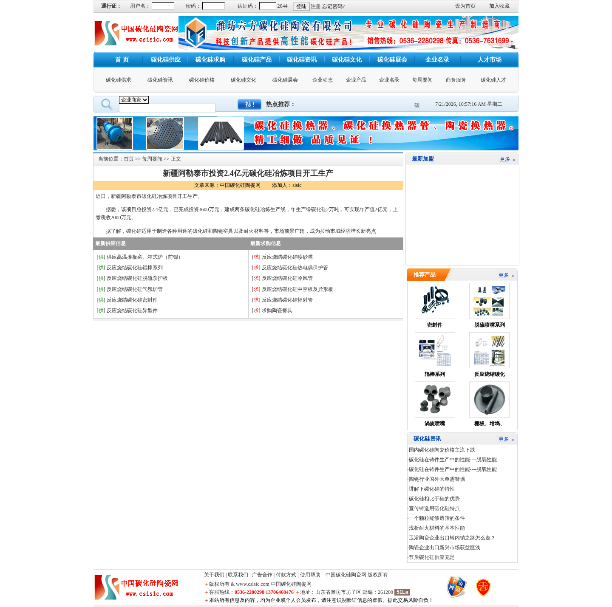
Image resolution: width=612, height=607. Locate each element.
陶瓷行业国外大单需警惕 (437, 479)
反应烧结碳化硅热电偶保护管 (295, 268)
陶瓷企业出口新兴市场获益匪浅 (444, 548)
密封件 (434, 325)
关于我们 (214, 575)
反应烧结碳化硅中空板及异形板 (297, 289)
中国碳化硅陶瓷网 (346, 575)
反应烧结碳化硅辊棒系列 (135, 268)
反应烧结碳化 (489, 374)
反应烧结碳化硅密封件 (132, 300)
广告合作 (262, 575)
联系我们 (238, 575)
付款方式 (286, 575)
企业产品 (356, 80)
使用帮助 (310, 575)
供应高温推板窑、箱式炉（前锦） (145, 257)
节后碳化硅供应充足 (432, 557)
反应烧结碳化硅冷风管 (287, 278)
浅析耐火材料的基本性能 (437, 528)
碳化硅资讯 (160, 80)
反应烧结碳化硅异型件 (132, 310)
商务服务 (456, 80)
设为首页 (465, 6)
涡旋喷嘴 (435, 423)
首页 (129, 159)
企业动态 (322, 80)
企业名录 (389, 80)
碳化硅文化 (243, 80)
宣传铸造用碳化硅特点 (434, 508)
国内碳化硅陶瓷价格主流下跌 (442, 450)
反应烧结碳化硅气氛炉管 (135, 289)
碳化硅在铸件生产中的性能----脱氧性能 (453, 460)
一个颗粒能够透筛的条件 (437, 518)
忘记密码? (333, 6)
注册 (316, 6)
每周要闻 (422, 80)
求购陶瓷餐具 (277, 310)
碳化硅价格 (202, 80)
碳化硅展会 (285, 80)
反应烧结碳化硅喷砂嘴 (287, 257)
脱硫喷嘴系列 (489, 325)
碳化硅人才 (493, 80)
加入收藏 (499, 6)
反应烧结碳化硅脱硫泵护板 (137, 278)
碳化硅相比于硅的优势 (434, 499)
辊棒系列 (435, 374)
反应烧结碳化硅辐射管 (287, 300)
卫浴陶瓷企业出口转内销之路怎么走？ (452, 538)
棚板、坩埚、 (489, 423)
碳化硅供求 (118, 80)
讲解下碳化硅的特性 (432, 489)
